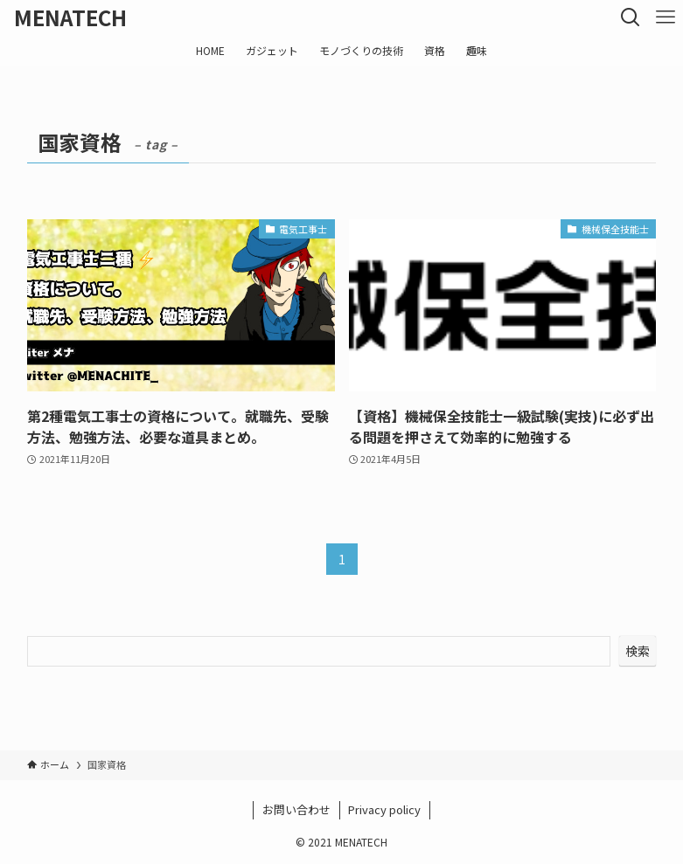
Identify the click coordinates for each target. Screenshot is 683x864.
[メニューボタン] (665, 17)
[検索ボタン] (630, 17)
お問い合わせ (296, 809)
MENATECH (70, 17)
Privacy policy (384, 809)
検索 (637, 651)
